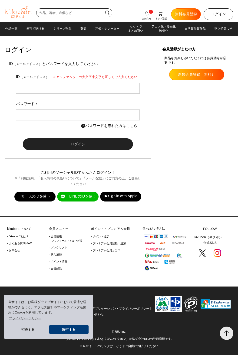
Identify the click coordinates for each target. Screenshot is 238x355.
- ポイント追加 (100, 236)
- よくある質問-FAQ (19, 243)
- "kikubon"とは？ (18, 236)
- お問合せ (13, 250)
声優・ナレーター (107, 28)
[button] (120, 196)
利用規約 (27, 178)
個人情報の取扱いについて (59, 178)
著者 (83, 28)
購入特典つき (224, 28)
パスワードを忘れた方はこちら (109, 126)
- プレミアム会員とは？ (105, 250)
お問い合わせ (95, 314)
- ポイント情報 (58, 261)
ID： (76, 77)
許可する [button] (68, 329)
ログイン (218, 14)
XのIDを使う (35, 196)
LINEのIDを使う (78, 196)
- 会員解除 (55, 268)
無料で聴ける (35, 28)
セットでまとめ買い (135, 28)
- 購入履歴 (55, 254)
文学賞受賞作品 (195, 28)
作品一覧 (11, 28)
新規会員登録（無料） (196, 74)
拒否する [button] (27, 329)
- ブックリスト (58, 247)
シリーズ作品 (62, 28)
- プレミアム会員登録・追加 (108, 243)
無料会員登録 (186, 14)
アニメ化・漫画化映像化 (164, 28)
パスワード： (27, 104)
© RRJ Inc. (119, 331)
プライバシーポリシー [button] (25, 318)
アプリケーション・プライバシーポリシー (120, 308)
